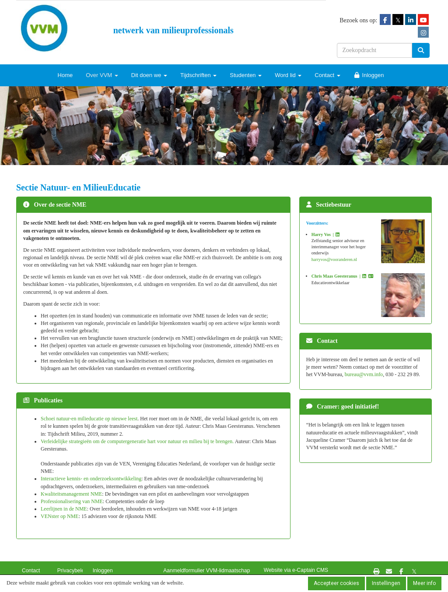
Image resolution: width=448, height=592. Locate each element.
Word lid (288, 75)
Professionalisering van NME (72, 501)
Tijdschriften (198, 75)
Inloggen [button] (103, 570)
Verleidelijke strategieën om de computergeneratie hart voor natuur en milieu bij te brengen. (138, 441)
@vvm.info (364, 374)
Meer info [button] (424, 583)
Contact (327, 75)
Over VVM (102, 75)
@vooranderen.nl (334, 259)
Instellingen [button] (386, 583)
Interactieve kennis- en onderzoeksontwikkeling (91, 479)
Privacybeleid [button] (72, 570)
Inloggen (369, 75)
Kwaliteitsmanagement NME (71, 494)
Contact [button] (31, 570)
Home (65, 75)
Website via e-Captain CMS (296, 570)
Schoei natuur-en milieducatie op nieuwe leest (89, 419)
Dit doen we (149, 75)
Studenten (246, 75)
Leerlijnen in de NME (64, 509)
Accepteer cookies (336, 583)
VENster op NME (60, 516)
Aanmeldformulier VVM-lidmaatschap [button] (206, 570)
